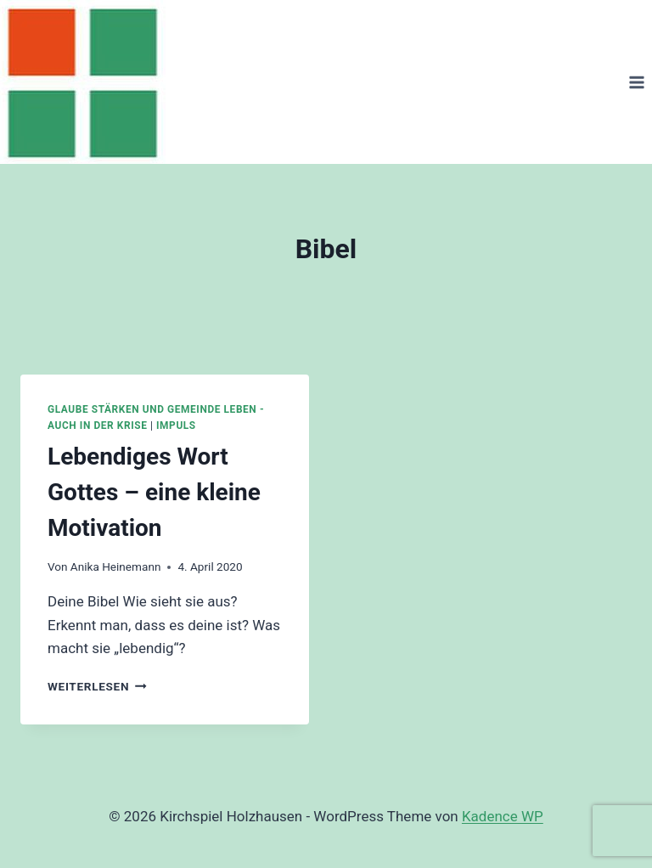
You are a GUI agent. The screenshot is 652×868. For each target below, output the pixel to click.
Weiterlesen (97, 686)
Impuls (176, 425)
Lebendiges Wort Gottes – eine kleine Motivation (154, 492)
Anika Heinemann (115, 566)
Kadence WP (502, 816)
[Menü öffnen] (636, 82)
